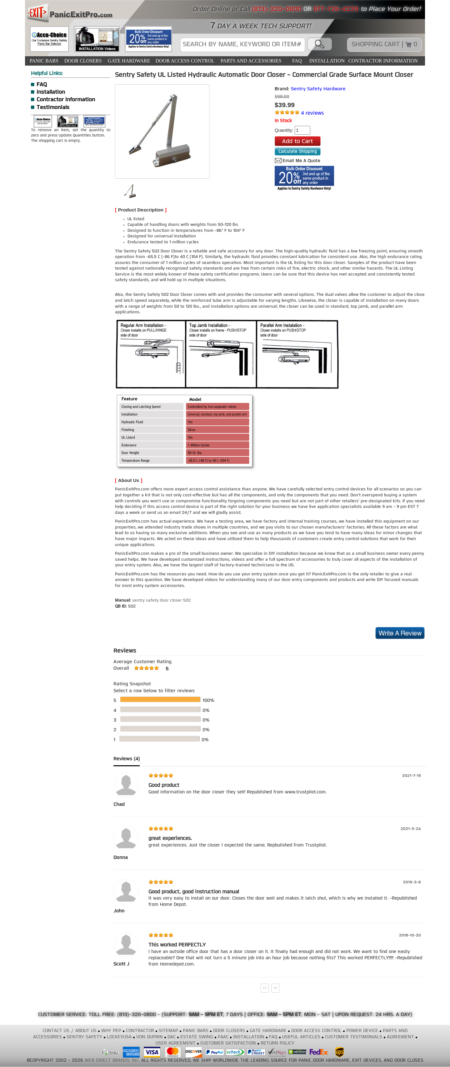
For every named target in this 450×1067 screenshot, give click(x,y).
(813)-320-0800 (136, 1014)
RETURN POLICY (277, 1043)
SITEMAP (168, 1031)
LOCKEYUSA (119, 1037)
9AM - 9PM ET (205, 1014)
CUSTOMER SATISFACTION (228, 1043)
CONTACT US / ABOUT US (69, 1031)
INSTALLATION (327, 60)
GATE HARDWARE (129, 60)
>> (275, 988)
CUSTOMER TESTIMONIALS (353, 1037)
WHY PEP (111, 1031)
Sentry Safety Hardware (318, 89)
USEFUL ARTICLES (301, 1037)
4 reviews (312, 113)
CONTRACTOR (140, 1031)
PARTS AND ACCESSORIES (251, 60)
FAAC (223, 1037)
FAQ (297, 60)
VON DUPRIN (149, 1037)
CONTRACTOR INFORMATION (383, 60)
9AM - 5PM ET (284, 1014)
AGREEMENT (400, 1037)
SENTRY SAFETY (84, 1037)
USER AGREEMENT (176, 1043)
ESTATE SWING (196, 1037)
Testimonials (53, 107)
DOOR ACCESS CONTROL (185, 60)
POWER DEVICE (362, 1031)
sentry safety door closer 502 (161, 600)
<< (265, 988)
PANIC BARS (44, 60)
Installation (51, 92)
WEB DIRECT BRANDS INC (112, 1060)
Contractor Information (66, 99)
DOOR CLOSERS (83, 60)
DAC (172, 1037)
